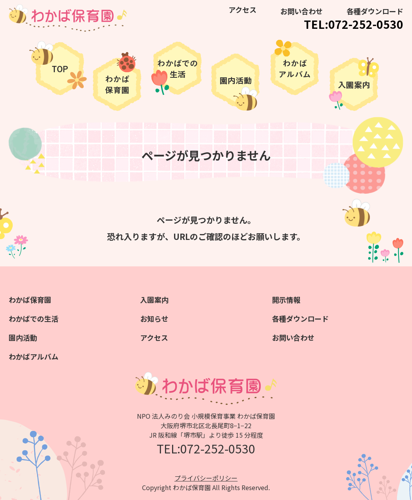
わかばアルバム (33, 356)
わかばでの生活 (33, 318)
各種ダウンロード (374, 11)
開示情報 (286, 299)
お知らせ (154, 318)
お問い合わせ (301, 11)
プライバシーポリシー (206, 478)
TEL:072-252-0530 (353, 24)
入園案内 (154, 299)
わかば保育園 (30, 299)
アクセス (242, 9)
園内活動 (23, 337)
